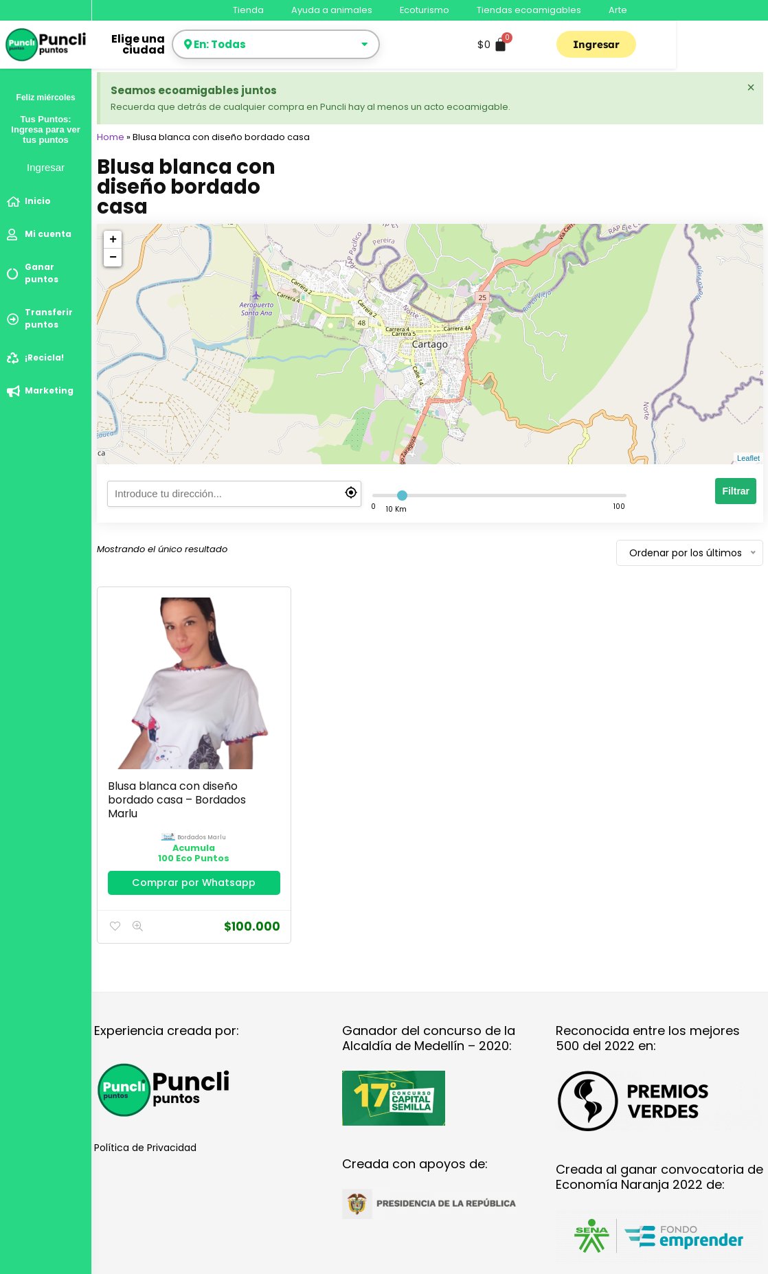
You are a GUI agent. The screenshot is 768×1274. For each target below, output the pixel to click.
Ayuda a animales (331, 10)
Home (110, 137)
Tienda (248, 10)
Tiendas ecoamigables (529, 10)
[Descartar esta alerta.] (750, 88)
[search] (234, 494)
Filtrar (735, 491)
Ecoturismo (424, 10)
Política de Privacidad (145, 1123)
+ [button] (113, 239)
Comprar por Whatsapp (175, 851)
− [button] (113, 257)
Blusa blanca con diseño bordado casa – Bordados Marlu (169, 762)
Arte (618, 10)
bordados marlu (183, 800)
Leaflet (748, 458)
